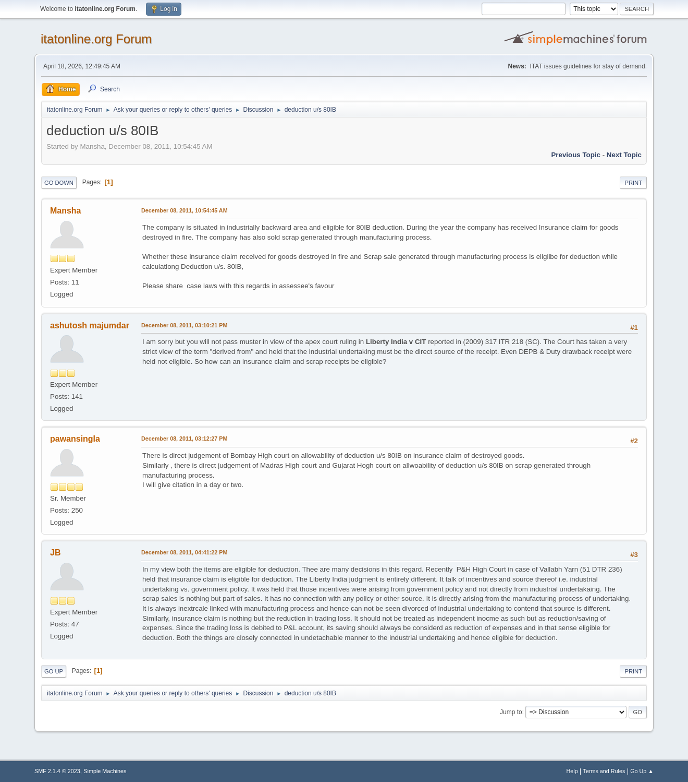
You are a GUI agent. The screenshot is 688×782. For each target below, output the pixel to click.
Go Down (58, 183)
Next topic (624, 155)
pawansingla (75, 438)
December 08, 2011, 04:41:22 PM (184, 552)
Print (633, 183)
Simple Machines (104, 771)
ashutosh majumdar (89, 325)
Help (572, 771)
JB (55, 552)
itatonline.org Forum (96, 39)
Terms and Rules (604, 771)
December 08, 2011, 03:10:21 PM (184, 325)
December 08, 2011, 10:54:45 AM (184, 210)
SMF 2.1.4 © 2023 (57, 771)
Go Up (53, 671)
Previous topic (575, 155)
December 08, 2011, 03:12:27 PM (184, 438)
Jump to (511, 712)
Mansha (65, 210)
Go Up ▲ (642, 771)
